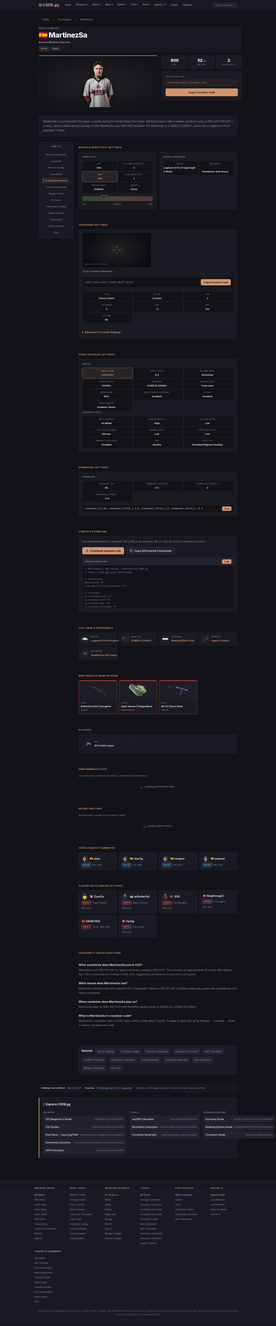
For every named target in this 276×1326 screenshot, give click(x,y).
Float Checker (77, 1209)
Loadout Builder (150, 1059)
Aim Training (41, 1262)
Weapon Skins (56, 193)
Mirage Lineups (113, 1233)
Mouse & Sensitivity (56, 154)
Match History (56, 213)
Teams (179, 1199)
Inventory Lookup (79, 1224)
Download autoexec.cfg (103, 550)
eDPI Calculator (213, 1051)
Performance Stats (56, 206)
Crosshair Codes (130, 1051)
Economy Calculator (151, 1204)
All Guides (39, 1258)
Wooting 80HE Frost (182, 640)
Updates (187, 4)
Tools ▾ (134, 4)
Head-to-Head (218, 1209)
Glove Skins (40, 1214)
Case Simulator (78, 1233)
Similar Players (56, 226)
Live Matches (217, 1199)
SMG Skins (40, 1219)
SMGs (108, 1204)
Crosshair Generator (157, 1051)
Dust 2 (108, 1228)
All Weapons (111, 1194)
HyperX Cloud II (220, 640)
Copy (226, 508)
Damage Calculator (150, 1199)
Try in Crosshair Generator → (98, 271)
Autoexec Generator (176, 1059)
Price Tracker (77, 1204)
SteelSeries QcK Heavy (104, 655)
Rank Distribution (43, 1272)
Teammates (56, 219)
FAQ (56, 232)
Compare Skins (78, 1199)
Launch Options (148, 1243)
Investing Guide (42, 1287)
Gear (178, 1204)
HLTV (117, 1087)
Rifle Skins (40, 1199)
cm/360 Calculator (94, 1059)
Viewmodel (56, 174)
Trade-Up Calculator (81, 1214)
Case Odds (76, 1219)
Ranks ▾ (121, 4)
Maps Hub (110, 1214)
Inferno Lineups (113, 1238)
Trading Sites (77, 1238)
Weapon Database (94, 1068)
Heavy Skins (41, 1224)
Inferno (109, 1224)
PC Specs (56, 200)
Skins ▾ (109, 4)
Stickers (38, 1233)
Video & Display (56, 167)
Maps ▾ (97, 4)
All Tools (115, 1068)
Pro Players (64, 19)
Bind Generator (202, 1059)
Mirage (108, 1219)
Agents (38, 1238)
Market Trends (77, 1194)
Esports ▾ (160, 4)
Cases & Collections (45, 1228)
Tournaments (217, 1204)
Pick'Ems (215, 1214)
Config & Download (56, 180)
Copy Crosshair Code (201, 92)
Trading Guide (42, 1277)
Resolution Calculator (123, 1059)
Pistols (108, 1209)
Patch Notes (41, 1296)
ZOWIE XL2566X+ (141, 640)
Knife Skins (40, 1209)
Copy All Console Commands (151, 550)
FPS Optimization (43, 1292)
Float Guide (40, 1282)
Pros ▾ (146, 4)
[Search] (225, 5)
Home (68, 4)
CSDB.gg (49, 5)
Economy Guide (43, 1267)
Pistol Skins (40, 1204)
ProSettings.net (104, 1087)
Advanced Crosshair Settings (103, 332)
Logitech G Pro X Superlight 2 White (111, 640)
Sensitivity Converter (186, 1051)
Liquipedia (126, 1087)
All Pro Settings (105, 1051)
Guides (174, 4)
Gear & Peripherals (56, 187)
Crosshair (56, 161)
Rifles (108, 1199)
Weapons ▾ (82, 4)
